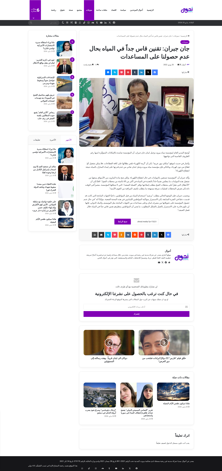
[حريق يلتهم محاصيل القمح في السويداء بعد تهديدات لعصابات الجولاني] (64, 101)
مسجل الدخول (172, 443)
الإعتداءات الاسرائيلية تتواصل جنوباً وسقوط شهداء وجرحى (46, 80)
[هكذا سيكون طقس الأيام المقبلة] (173, 392)
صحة (71, 10)
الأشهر (69, 140)
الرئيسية (150, 10)
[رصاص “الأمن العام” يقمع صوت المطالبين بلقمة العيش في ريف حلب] (64, 119)
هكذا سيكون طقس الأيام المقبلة (176, 404)
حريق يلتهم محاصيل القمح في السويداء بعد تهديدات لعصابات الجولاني (44, 98)
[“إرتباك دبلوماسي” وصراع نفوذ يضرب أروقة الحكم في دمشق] (100, 395)
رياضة (53, 10)
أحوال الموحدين (136, 10)
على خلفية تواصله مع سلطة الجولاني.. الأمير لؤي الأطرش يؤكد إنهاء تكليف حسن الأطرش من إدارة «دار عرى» (44, 209)
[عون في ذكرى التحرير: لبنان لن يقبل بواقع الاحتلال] (64, 66)
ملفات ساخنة (101, 10)
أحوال (182, 65)
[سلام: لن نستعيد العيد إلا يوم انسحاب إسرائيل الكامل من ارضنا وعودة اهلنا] (64, 174)
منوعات (89, 10)
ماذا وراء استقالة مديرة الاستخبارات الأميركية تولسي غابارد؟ (45, 45)
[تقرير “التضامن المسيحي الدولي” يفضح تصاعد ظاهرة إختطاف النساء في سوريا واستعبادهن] (136, 395)
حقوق (62, 10)
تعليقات (36, 140)
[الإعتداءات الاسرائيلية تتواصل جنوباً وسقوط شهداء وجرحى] (64, 84)
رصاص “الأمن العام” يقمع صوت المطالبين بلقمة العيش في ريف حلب (44, 115)
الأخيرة (53, 140)
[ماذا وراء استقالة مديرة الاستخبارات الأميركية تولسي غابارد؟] (64, 49)
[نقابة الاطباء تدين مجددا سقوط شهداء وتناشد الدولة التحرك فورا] (64, 192)
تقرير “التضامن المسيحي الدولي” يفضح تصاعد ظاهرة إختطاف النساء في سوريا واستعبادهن (137, 413)
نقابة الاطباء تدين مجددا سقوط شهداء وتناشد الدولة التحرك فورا (45, 188)
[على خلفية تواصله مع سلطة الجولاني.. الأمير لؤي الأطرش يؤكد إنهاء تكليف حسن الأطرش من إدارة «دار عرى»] (64, 209)
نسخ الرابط (122, 222)
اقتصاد (113, 10)
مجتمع (79, 10)
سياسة (123, 10)
